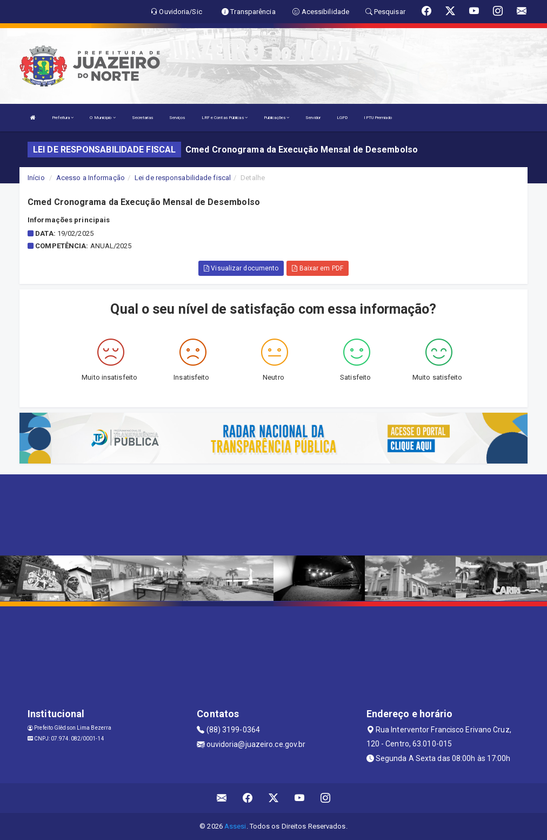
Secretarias (142, 117)
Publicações (276, 117)
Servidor (313, 117)
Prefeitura (63, 117)
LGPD (342, 117)
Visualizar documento (241, 268)
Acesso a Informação (90, 178)
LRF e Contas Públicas (225, 117)
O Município (102, 117)
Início (36, 178)
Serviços (177, 117)
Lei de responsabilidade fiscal (183, 178)
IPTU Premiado (377, 117)
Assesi (235, 826)
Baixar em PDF (317, 268)
